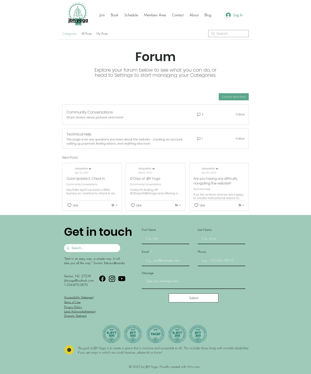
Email (145, 251)
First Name (149, 229)
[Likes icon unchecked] (69, 205)
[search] (228, 33)
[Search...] (92, 248)
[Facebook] (102, 278)
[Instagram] (112, 278)
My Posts (102, 33)
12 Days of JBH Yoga (145, 178)
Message (148, 272)
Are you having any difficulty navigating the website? (215, 181)
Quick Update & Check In (85, 178)
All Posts (86, 33)
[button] (178, 15)
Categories (69, 33)
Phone (202, 251)
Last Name (205, 229)
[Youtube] (122, 278)
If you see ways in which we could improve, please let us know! (120, 352)
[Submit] (193, 297)
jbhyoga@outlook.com (79, 280)
